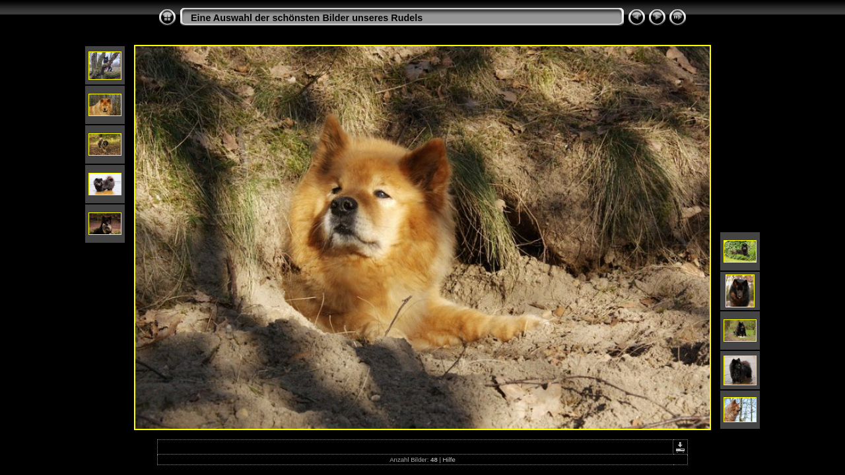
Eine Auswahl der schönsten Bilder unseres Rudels (306, 18)
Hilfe (449, 459)
